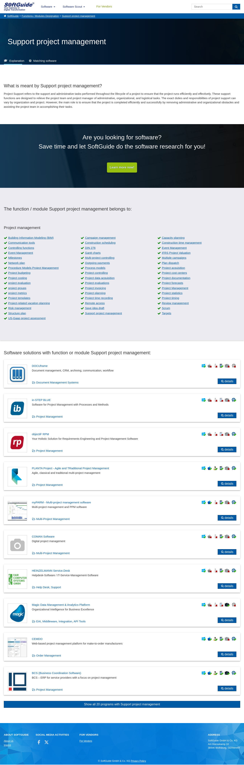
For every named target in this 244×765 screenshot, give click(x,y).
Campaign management (100, 237)
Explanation (16, 60)
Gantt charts (93, 253)
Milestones (15, 258)
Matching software (45, 60)
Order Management (48, 655)
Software (46, 6)
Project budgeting (19, 273)
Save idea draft (94, 308)
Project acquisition (173, 268)
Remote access (95, 303)
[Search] (236, 7)
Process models (95, 268)
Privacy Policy (138, 761)
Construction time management (181, 243)
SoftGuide (13, 15)
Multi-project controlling (99, 258)
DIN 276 (90, 248)
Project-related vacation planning (29, 303)
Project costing (17, 278)
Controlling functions (21, 248)
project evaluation (19, 283)
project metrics (17, 293)
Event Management (174, 248)
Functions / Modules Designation (40, 15)
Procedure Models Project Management (33, 268)
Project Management (175, 288)
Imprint (7, 745)
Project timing (170, 298)
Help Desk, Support (48, 587)
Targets (166, 313)
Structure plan (17, 313)
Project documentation (176, 278)
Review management (175, 303)
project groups (17, 288)
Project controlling (96, 273)
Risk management (19, 308)
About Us (8, 741)
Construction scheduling (100, 243)
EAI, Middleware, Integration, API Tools (61, 621)
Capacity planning (173, 237)
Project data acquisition (100, 278)
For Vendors (104, 6)
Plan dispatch (170, 263)
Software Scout (72, 6)
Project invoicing (95, 288)
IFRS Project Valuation (176, 253)
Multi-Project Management (53, 519)
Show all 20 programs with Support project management (122, 704)
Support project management (78, 15)
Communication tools (21, 243)
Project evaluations (97, 283)
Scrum (166, 308)
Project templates (19, 298)
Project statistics (172, 293)
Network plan (16, 263)
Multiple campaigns (174, 258)
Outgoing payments (97, 263)
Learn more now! (122, 167)
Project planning (95, 293)
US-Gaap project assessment (27, 318)
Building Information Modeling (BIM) (31, 237)
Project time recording (99, 298)
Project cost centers (174, 273)
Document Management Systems (57, 382)
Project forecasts (172, 283)
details (229, 381)
